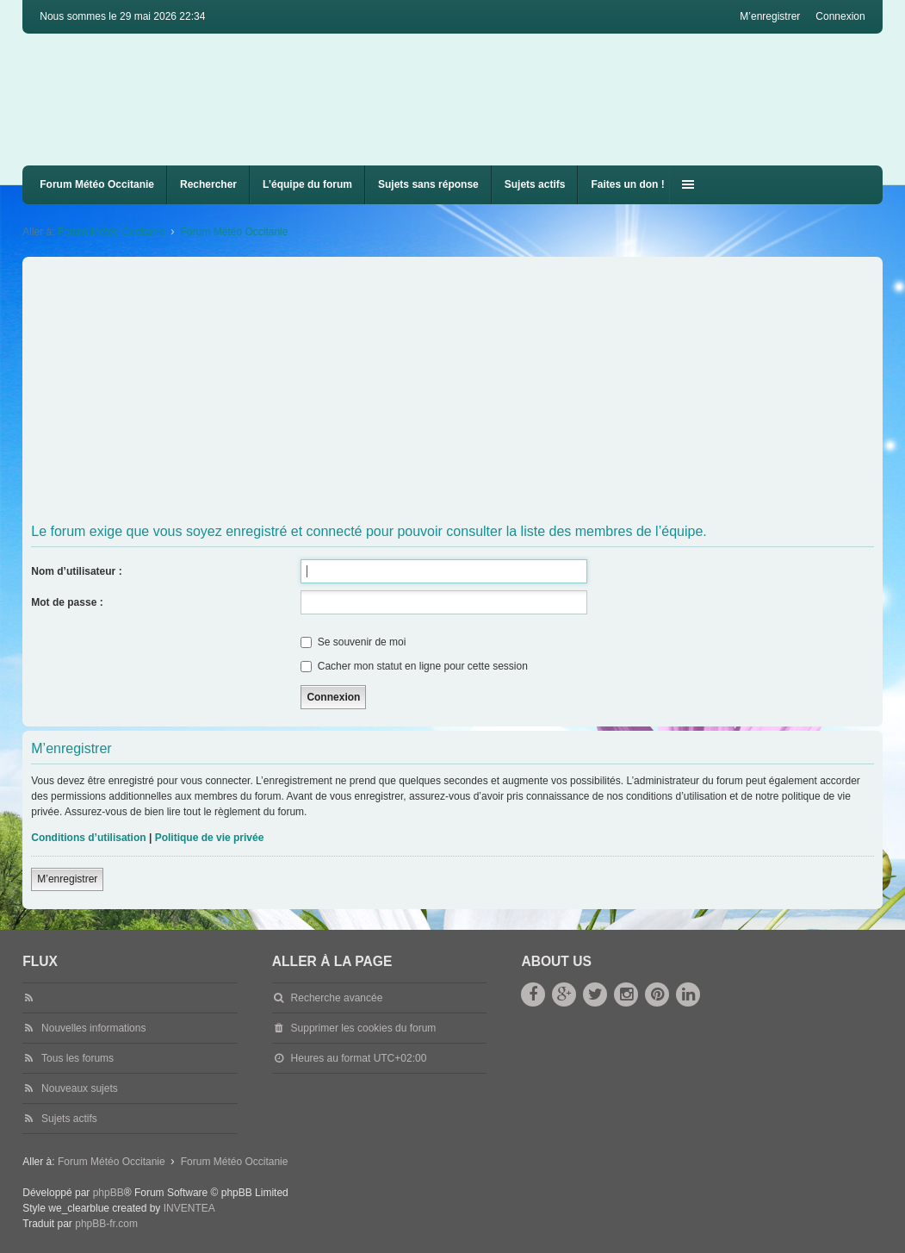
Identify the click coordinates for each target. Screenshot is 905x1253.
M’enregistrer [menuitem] (770, 16)
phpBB (108, 1193)
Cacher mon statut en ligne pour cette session (414, 666)
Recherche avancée (337, 998)
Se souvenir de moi (353, 642)
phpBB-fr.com (106, 1224)
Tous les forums (77, 1058)
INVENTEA (189, 1208)
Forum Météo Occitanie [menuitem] (97, 184)
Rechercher (208, 184)
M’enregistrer (67, 879)
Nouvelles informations (93, 1028)
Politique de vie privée (209, 838)
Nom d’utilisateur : (76, 571)
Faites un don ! (627, 184)
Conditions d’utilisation (88, 838)
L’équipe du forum (307, 184)
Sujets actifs (535, 184)
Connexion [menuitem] (840, 16)
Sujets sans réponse (428, 184)
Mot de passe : (66, 602)
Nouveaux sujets (79, 1088)
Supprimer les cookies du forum (364, 1028)
